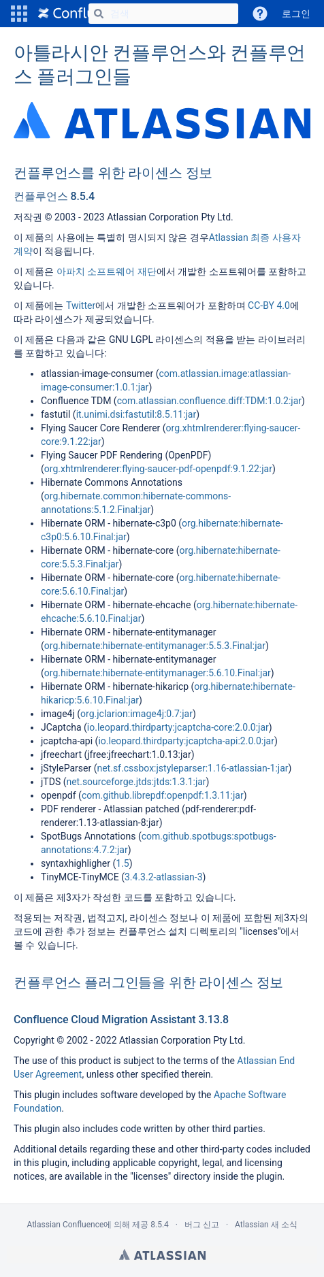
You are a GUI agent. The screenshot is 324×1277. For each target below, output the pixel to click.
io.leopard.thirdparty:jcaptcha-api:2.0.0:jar (186, 740)
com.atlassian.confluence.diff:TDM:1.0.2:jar (209, 400)
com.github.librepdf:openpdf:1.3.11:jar (163, 795)
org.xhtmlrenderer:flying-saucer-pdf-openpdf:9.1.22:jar (158, 468)
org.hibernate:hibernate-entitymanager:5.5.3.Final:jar (154, 645)
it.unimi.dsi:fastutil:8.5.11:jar (136, 414)
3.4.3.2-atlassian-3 (164, 877)
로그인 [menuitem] (296, 13)
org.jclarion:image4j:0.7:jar (136, 713)
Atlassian (162, 1254)
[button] (19, 13)
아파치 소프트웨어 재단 (106, 271)
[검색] (98, 13)
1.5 (122, 863)
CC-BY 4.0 (269, 305)
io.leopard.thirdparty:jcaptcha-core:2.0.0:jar (178, 727)
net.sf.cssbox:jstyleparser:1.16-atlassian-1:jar (192, 768)
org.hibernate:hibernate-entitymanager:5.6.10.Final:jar (157, 672)
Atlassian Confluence (65, 1224)
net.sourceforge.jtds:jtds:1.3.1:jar (136, 781)
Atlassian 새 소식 (266, 1224)
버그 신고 (201, 1224)
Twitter (80, 305)
